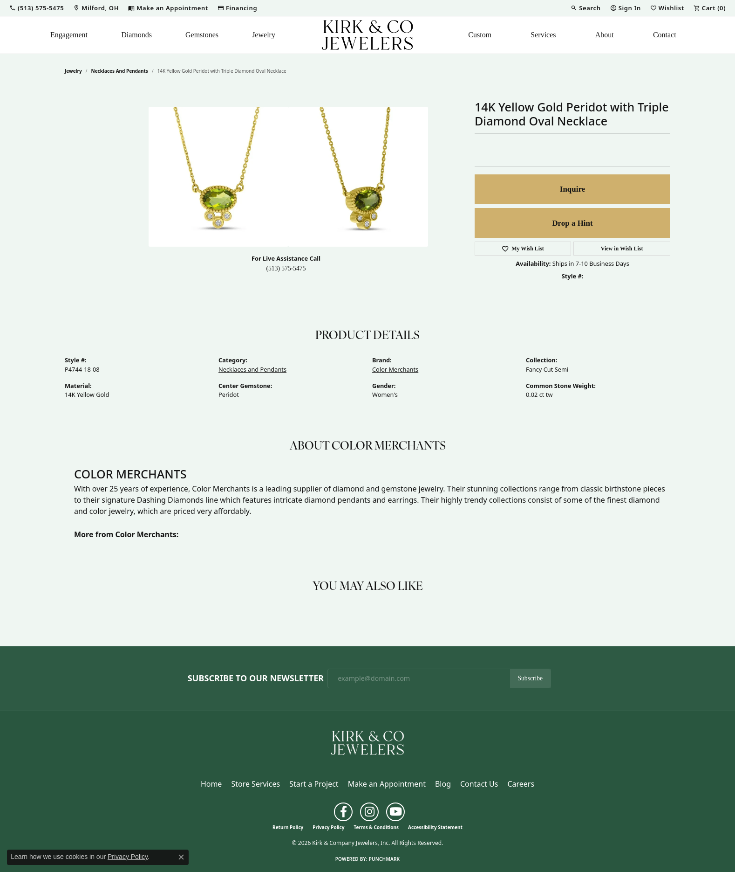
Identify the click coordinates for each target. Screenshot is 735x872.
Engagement (69, 35)
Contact (664, 35)
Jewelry (263, 35)
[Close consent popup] (181, 857)
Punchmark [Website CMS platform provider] (384, 859)
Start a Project (313, 784)
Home (211, 784)
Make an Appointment (387, 784)
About (604, 35)
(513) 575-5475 (286, 268)
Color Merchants (395, 369)
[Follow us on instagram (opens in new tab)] (369, 812)
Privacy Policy (328, 827)
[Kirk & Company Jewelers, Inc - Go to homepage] (367, 742)
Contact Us (479, 784)
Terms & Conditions (376, 827)
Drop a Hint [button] (572, 223)
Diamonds (136, 35)
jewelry (73, 71)
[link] (96, 8)
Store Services (255, 784)
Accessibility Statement (435, 827)
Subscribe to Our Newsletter (256, 678)
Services (543, 35)
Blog (443, 784)
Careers (520, 784)
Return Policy (287, 827)
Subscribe (530, 678)
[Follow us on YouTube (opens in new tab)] (395, 812)
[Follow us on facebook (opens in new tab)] (343, 812)
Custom (479, 35)
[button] (36, 8)
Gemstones (201, 35)
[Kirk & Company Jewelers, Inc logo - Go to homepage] (367, 35)
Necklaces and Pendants (119, 71)
